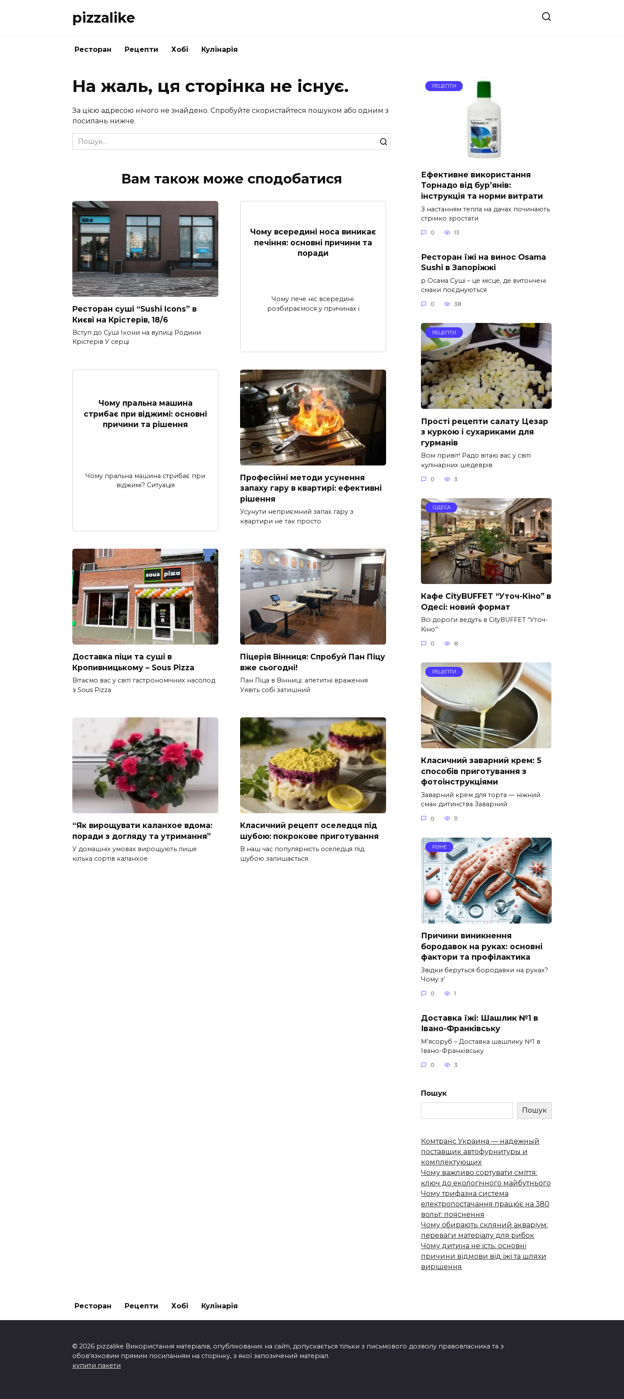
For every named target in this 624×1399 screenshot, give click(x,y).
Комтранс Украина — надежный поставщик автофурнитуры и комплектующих (480, 1151)
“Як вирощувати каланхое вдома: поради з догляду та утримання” (143, 831)
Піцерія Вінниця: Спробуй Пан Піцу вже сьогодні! (303, 662)
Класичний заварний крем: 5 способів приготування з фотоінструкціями (481, 771)
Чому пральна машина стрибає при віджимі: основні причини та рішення (145, 413)
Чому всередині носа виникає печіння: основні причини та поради (313, 242)
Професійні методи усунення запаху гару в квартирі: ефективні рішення (312, 488)
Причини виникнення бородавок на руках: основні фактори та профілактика (482, 946)
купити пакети (96, 1365)
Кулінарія (219, 49)
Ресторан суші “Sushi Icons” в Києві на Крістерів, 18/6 (134, 314)
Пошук (434, 1093)
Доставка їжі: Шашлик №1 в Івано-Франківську (479, 1023)
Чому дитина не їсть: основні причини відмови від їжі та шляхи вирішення (483, 1256)
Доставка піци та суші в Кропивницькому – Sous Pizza (134, 662)
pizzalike (103, 17)
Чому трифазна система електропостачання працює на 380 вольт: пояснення (485, 1204)
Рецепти (141, 49)
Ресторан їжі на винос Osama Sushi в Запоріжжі (483, 262)
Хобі (179, 49)
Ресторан (93, 49)
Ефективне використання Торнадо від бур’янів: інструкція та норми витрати (482, 185)
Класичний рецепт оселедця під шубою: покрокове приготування (310, 831)
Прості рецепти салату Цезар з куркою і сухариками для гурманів (484, 431)
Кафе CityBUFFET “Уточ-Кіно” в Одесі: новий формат (486, 601)
